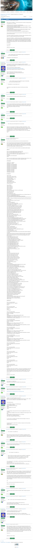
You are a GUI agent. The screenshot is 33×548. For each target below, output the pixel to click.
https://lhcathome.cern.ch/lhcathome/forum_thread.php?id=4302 (15, 391)
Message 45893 (8, 138)
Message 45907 (8, 524)
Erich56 (2, 52)
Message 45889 (24, 113)
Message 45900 (8, 468)
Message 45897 (8, 429)
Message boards (3, 14)
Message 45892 (8, 121)
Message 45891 (8, 113)
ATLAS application (8, 14)
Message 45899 (8, 449)
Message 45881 (8, 20)
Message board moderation (4, 15)
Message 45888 (8, 94)
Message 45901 (8, 488)
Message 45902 (8, 496)
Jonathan (2, 94)
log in (9, 16)
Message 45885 (24, 94)
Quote (13, 60)
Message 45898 (24, 468)
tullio (1, 78)
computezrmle (3, 62)
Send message (3, 53)
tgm (1, 20)
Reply (11, 60)
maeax (2, 379)
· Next (3, 17)
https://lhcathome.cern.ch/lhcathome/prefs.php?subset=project (15, 68)
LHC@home (3, 11)
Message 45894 (8, 379)
